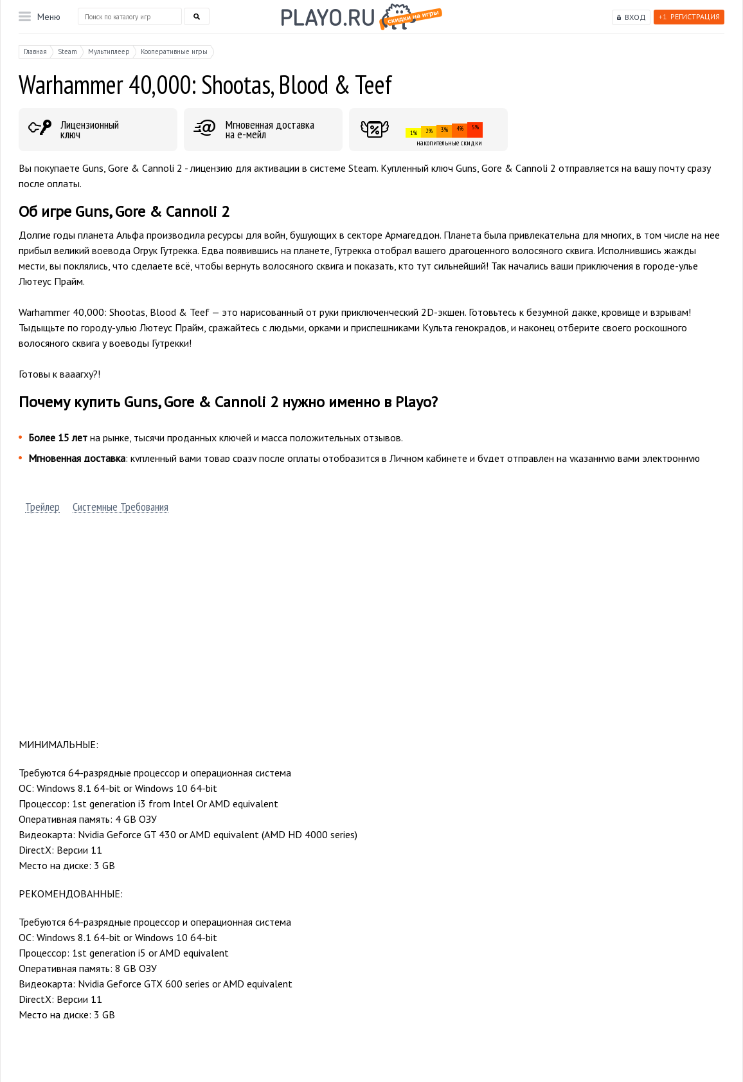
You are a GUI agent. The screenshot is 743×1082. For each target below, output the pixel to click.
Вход (635, 17)
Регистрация (689, 16)
